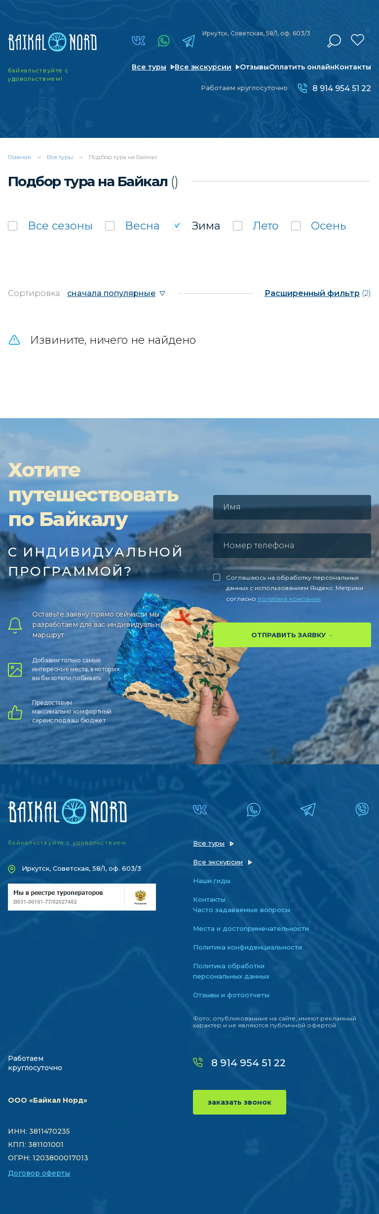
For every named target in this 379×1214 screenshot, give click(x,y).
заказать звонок (239, 1102)
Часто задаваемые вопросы (241, 910)
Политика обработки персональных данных (231, 971)
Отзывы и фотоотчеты (231, 995)
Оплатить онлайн (302, 67)
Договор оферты (39, 1173)
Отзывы (254, 67)
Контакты (353, 67)
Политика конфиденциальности (247, 947)
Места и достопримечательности (251, 928)
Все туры (149, 67)
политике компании (289, 598)
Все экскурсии (203, 67)
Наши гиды (211, 881)
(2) (318, 293)
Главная (19, 157)
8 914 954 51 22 (341, 88)
